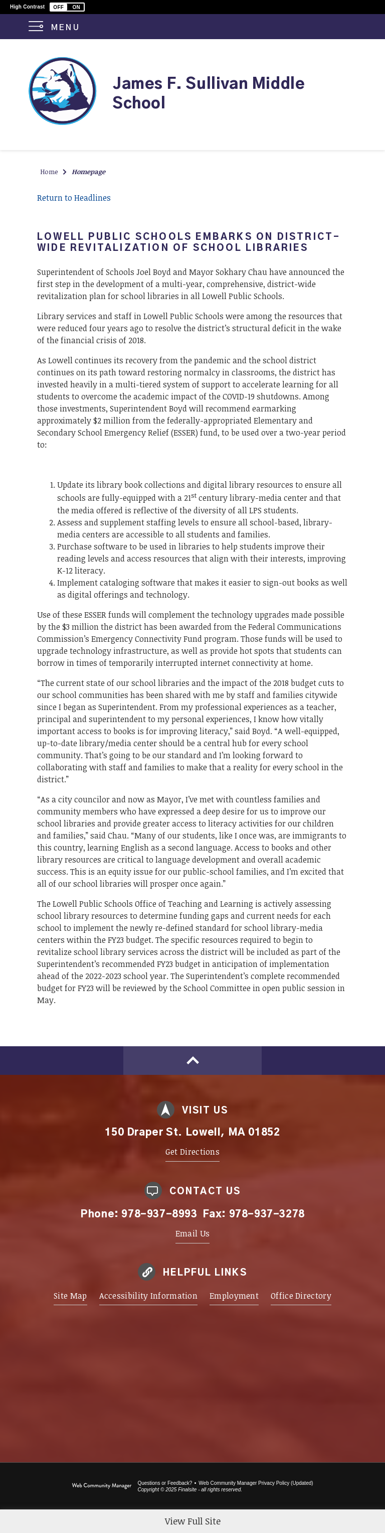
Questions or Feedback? (164, 1483)
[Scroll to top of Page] (192, 1060)
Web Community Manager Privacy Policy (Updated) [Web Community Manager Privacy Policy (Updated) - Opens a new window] (256, 1483)
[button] (67, 7)
